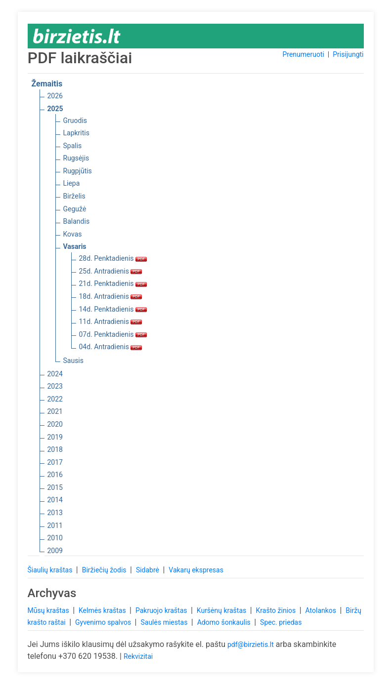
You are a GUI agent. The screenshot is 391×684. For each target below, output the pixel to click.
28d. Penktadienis (113, 258)
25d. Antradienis (110, 271)
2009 (55, 551)
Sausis (73, 360)
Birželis (74, 196)
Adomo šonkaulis (225, 622)
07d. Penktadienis (113, 334)
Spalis (72, 146)
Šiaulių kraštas (51, 570)
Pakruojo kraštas (162, 610)
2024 (55, 374)
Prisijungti (348, 54)
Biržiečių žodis (105, 570)
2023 (55, 386)
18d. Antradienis (110, 296)
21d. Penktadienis (113, 283)
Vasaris (75, 246)
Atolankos (321, 610)
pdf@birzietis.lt (250, 644)
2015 (55, 487)
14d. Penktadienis (113, 309)
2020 (55, 424)
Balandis (76, 221)
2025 (55, 109)
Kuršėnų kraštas (222, 610)
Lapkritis (76, 133)
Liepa (71, 183)
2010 (55, 538)
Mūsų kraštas (49, 610)
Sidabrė (148, 570)
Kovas (72, 234)
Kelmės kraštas (103, 610)
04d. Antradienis (110, 347)
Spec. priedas (281, 622)
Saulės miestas (164, 622)
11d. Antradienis (110, 321)
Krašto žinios (277, 610)
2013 (55, 513)
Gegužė (75, 209)
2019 (55, 437)
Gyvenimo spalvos (104, 622)
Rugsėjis (76, 158)
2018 (55, 449)
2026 (55, 96)
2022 (55, 399)
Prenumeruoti (303, 54)
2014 (55, 500)
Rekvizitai (138, 656)
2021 (55, 411)
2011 (55, 525)
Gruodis (75, 120)
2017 (55, 462)
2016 (55, 475)
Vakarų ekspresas (196, 570)
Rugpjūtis (77, 171)
